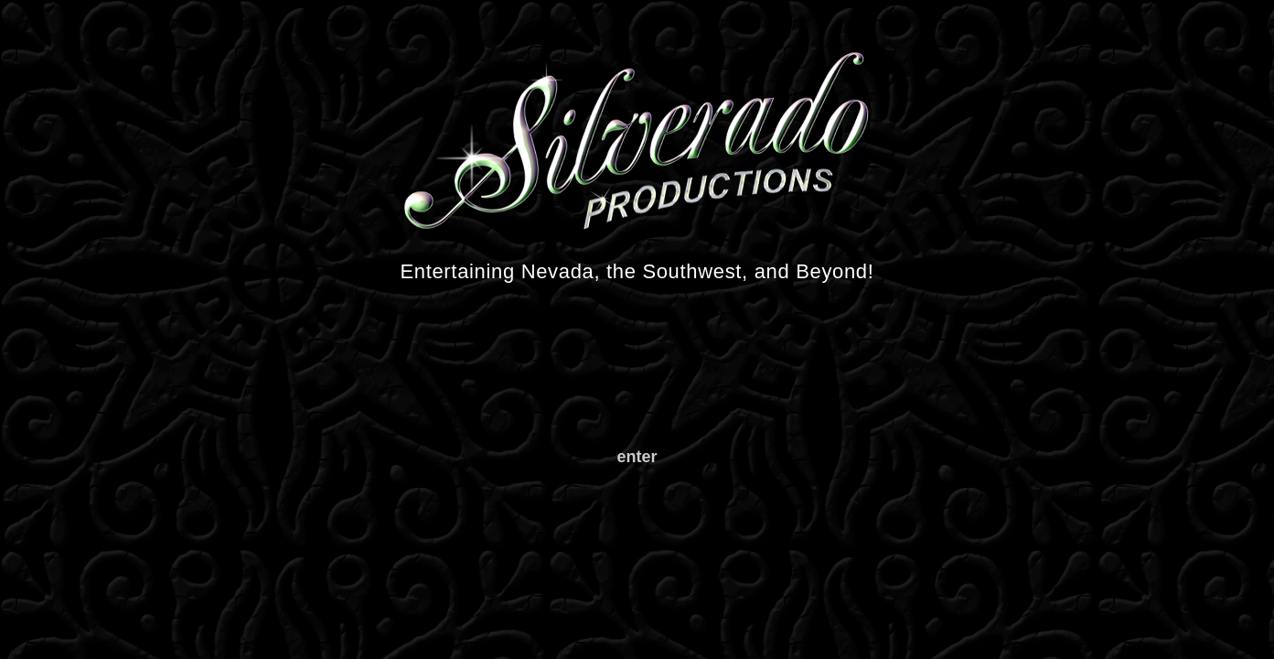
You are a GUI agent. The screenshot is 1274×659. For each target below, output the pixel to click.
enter (636, 457)
